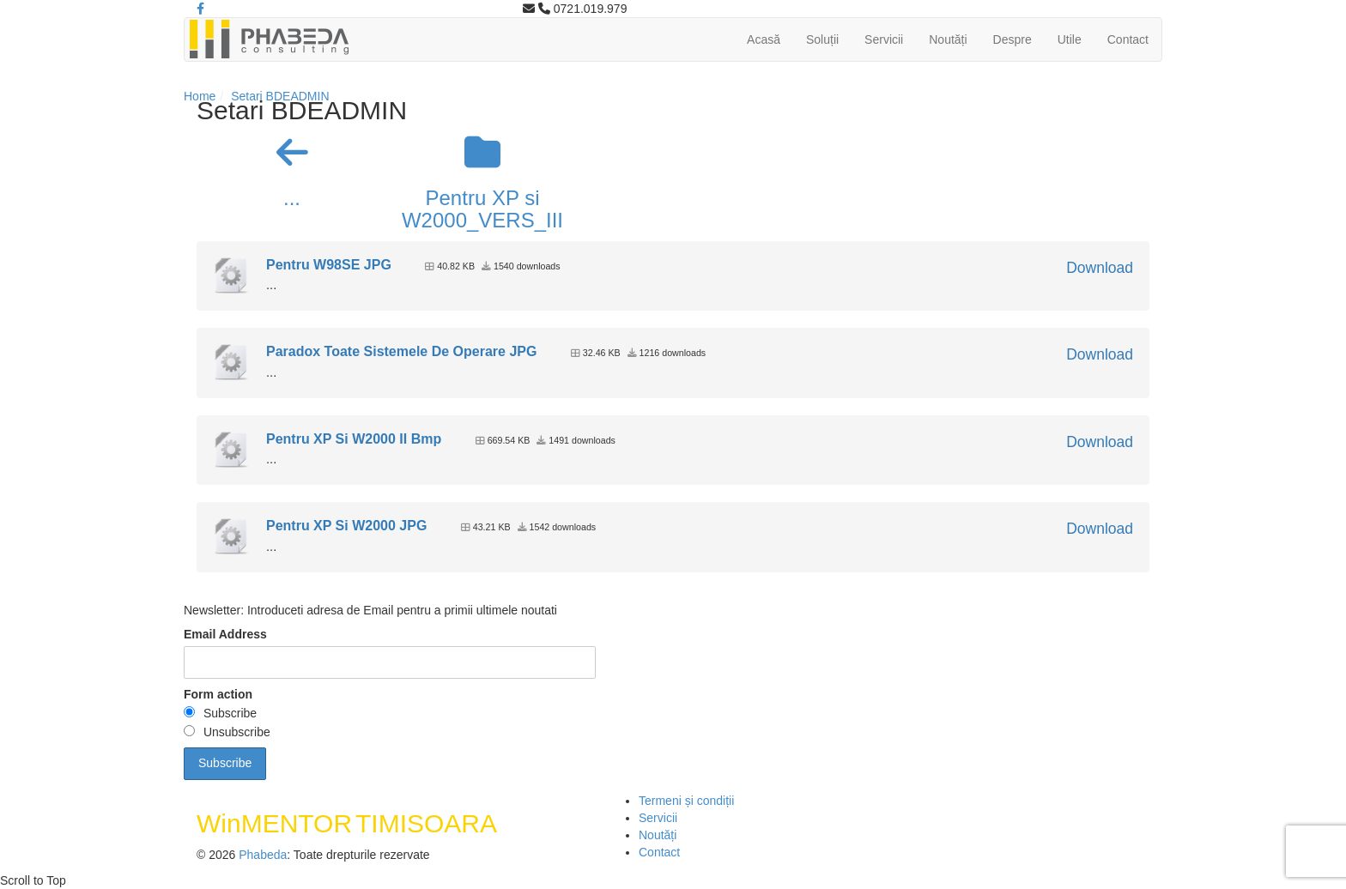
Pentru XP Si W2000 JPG (346, 525)
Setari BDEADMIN (280, 96)
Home (199, 96)
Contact (1128, 39)
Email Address (225, 634)
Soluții (822, 39)
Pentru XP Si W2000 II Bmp (353, 439)
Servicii (883, 39)
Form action (218, 694)
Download (1099, 267)
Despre (1012, 39)
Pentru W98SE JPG (328, 264)
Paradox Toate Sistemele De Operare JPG (401, 351)
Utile (1070, 39)
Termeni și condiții (686, 800)
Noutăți (948, 39)
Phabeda (263, 855)
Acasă (763, 39)
